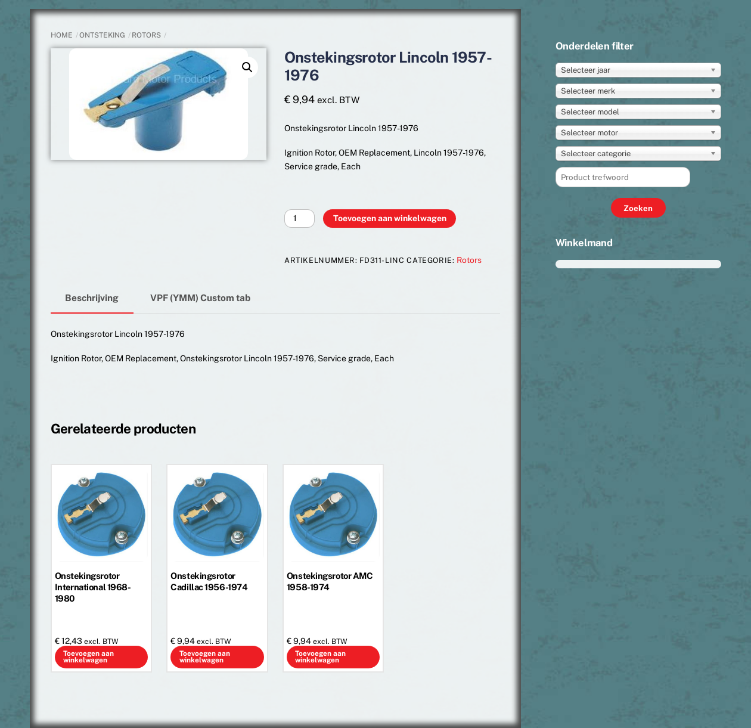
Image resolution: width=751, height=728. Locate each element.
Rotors (146, 35)
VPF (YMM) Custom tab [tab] (200, 297)
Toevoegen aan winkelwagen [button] (88, 657)
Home (62, 35)
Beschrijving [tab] (92, 297)
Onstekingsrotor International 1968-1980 (93, 587)
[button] (247, 67)
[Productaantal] (299, 218)
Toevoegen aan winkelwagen (389, 218)
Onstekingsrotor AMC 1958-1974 (330, 581)
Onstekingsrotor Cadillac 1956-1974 (208, 581)
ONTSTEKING (102, 35)
